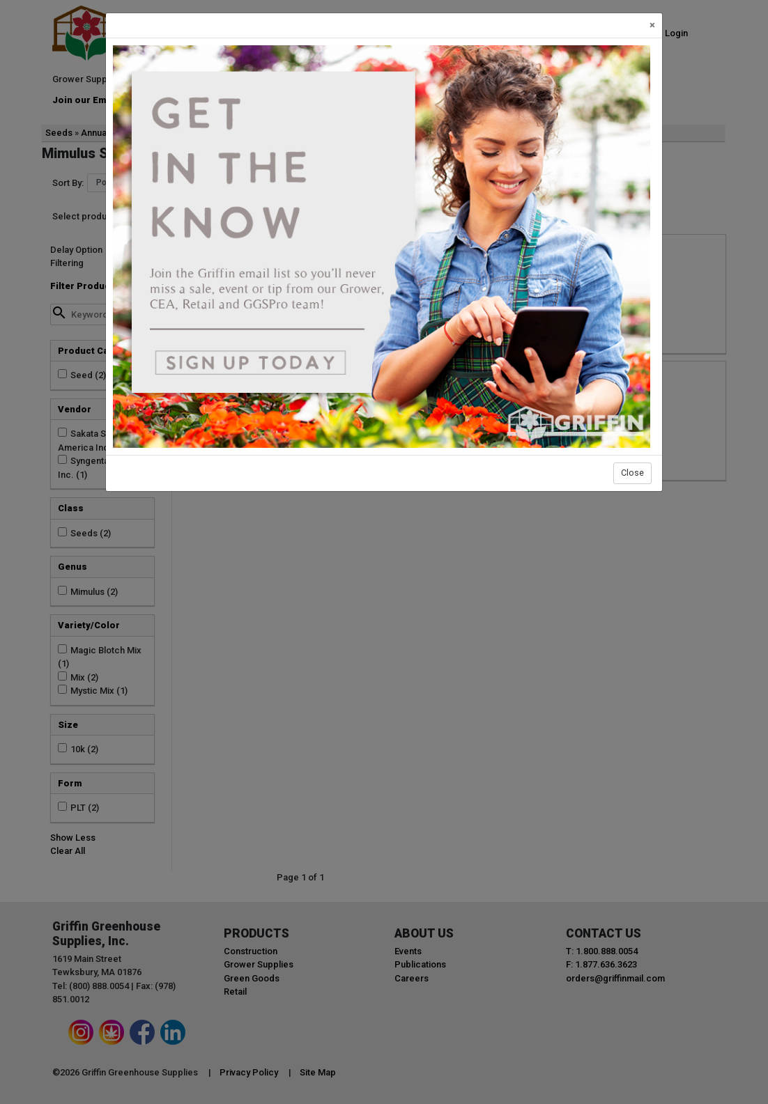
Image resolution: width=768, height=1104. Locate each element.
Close (632, 472)
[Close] (652, 25)
